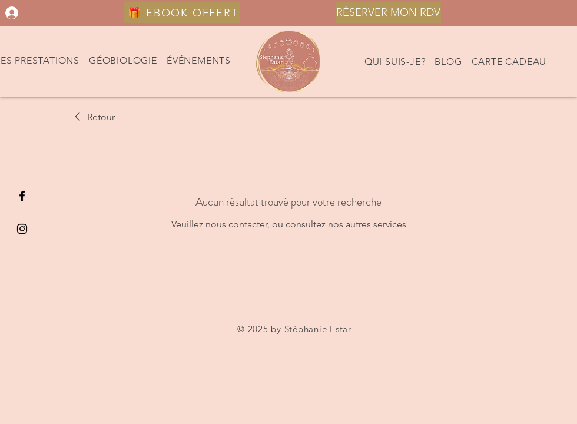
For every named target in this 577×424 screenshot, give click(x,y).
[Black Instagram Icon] (22, 229)
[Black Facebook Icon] (22, 196)
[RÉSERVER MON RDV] (388, 12)
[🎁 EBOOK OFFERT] (182, 12)
